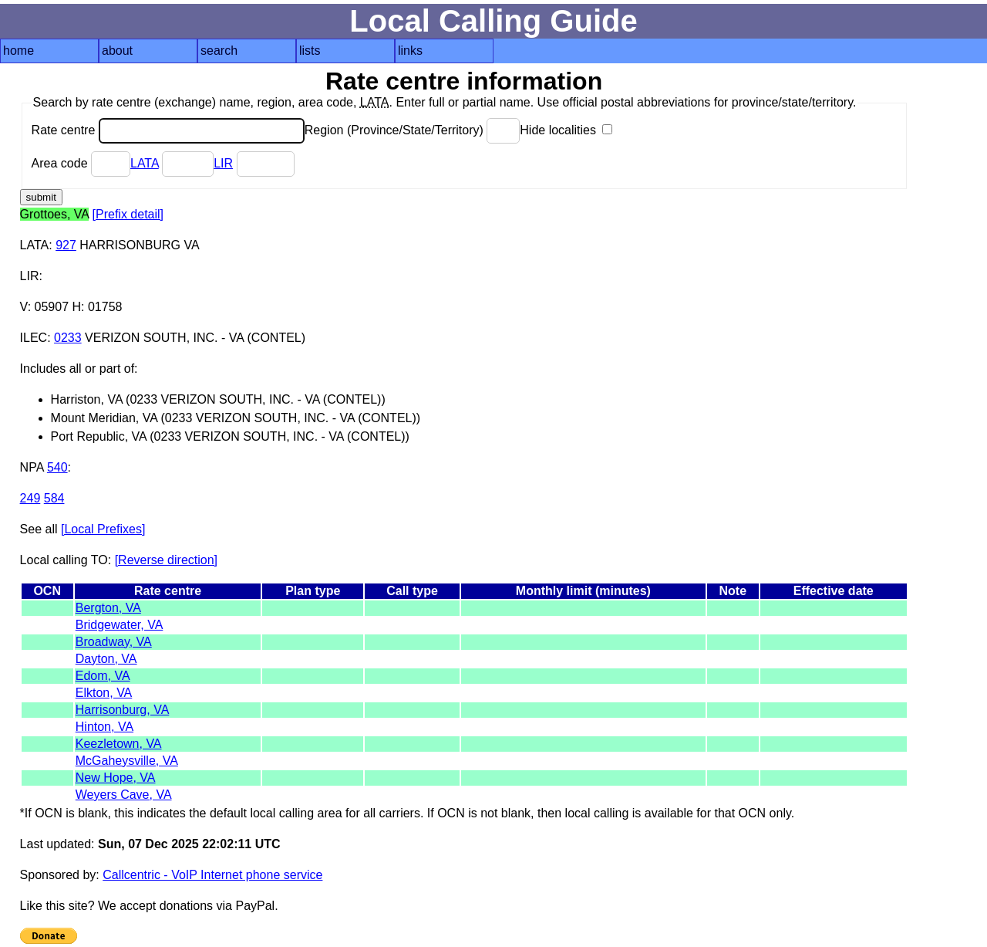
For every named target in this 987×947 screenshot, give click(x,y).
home (18, 50)
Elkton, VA (104, 692)
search (218, 50)
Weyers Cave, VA (124, 794)
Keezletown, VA (119, 743)
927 (66, 245)
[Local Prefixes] (103, 529)
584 (54, 498)
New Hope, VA (116, 777)
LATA (144, 163)
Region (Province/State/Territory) (412, 130)
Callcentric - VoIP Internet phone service (212, 874)
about (117, 50)
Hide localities (566, 130)
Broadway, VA (114, 641)
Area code (81, 163)
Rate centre (168, 130)
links (410, 50)
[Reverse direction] (166, 560)
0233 (68, 337)
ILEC (34, 337)
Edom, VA (103, 675)
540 (57, 467)
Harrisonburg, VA (123, 709)
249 (30, 498)
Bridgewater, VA (119, 624)
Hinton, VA (104, 726)
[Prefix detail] (128, 214)
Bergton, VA (108, 607)
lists (310, 50)
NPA (32, 467)
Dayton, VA (106, 658)
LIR (223, 163)
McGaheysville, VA (127, 760)
